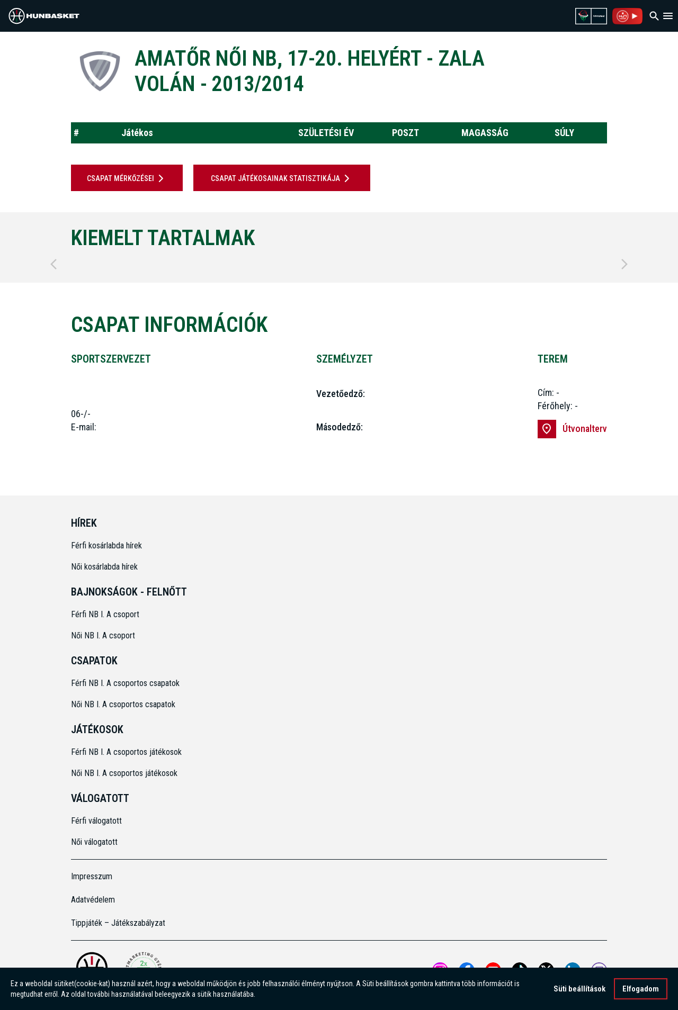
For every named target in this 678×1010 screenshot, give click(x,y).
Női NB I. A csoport (103, 635)
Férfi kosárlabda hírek (106, 545)
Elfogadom (640, 990)
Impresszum (91, 876)
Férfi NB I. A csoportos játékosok (126, 752)
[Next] (624, 264)
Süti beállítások (579, 990)
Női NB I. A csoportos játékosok (124, 773)
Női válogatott (94, 842)
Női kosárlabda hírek (104, 567)
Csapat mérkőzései (127, 178)
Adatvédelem (93, 900)
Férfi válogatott (96, 821)
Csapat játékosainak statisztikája (282, 178)
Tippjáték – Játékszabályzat (118, 923)
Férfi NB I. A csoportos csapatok (126, 683)
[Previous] (53, 264)
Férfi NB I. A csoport (105, 614)
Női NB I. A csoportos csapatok (124, 704)
